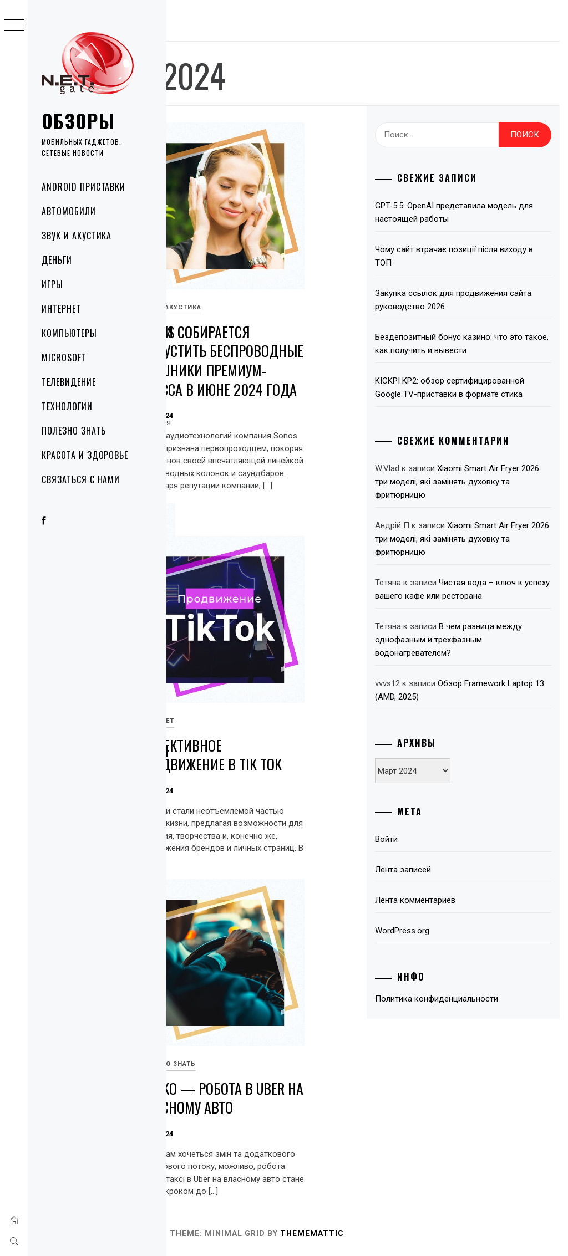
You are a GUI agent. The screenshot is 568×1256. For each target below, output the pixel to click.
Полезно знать (73, 430)
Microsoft (64, 357)
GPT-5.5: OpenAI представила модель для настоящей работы (488, 219)
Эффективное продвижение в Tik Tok (353, 710)
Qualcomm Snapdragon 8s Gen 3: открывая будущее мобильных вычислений (225, 706)
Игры (52, 284)
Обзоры (78, 120)
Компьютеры (69, 333)
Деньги (57, 260)
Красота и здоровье (85, 455)
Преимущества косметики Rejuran (221, 296)
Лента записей (461, 1012)
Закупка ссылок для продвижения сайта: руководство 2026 (472, 320)
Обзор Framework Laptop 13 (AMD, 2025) (484, 825)
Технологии (67, 406)
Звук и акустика (76, 235)
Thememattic (478, 1233)
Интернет (61, 308)
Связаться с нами (81, 479)
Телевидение (69, 382)
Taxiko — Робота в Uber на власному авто (356, 1053)
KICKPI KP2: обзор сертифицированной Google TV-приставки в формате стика (486, 441)
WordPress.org (460, 1073)
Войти (444, 981)
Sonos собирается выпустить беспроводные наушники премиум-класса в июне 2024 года (360, 325)
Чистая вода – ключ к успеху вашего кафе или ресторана (489, 698)
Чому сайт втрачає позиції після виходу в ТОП (483, 269)
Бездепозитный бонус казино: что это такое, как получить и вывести (491, 377)
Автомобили (69, 211)
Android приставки (83, 186)
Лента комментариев (473, 1042)
